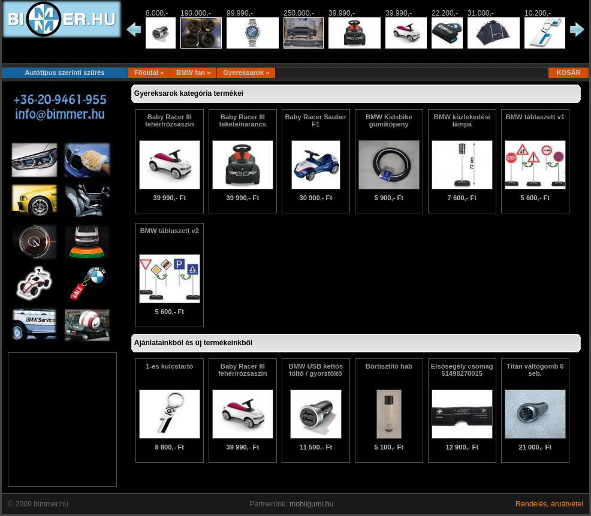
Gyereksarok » (246, 72)
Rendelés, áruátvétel (549, 504)
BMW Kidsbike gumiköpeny (389, 120)
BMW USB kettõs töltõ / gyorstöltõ (315, 370)
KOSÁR (568, 72)
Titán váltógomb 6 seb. (535, 370)
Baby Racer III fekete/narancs (242, 120)
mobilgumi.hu (311, 504)
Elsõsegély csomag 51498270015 (462, 370)
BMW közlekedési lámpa (462, 120)
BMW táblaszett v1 (535, 116)
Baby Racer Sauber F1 (315, 120)
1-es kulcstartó (169, 366)
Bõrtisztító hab (389, 366)
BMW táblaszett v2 (169, 230)
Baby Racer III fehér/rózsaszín (169, 120)
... (339, 504)
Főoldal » (149, 72)
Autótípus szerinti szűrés (64, 72)
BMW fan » (193, 72)
